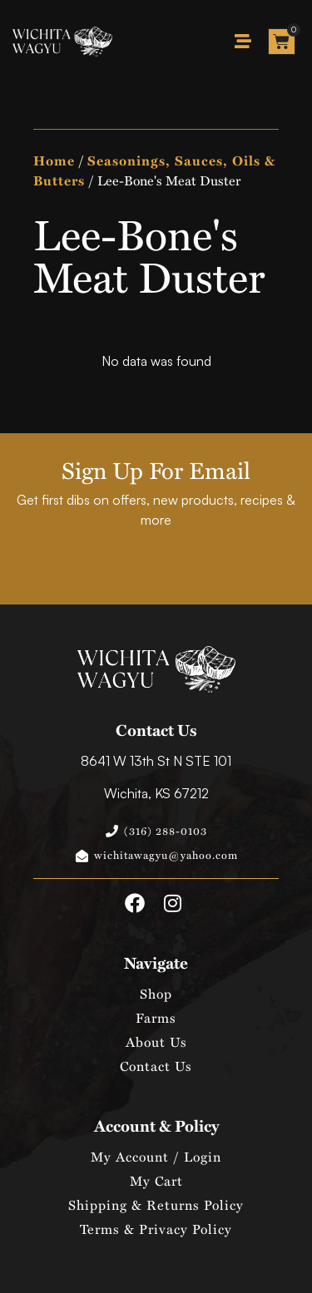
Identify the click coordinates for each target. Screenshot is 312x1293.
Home (54, 160)
